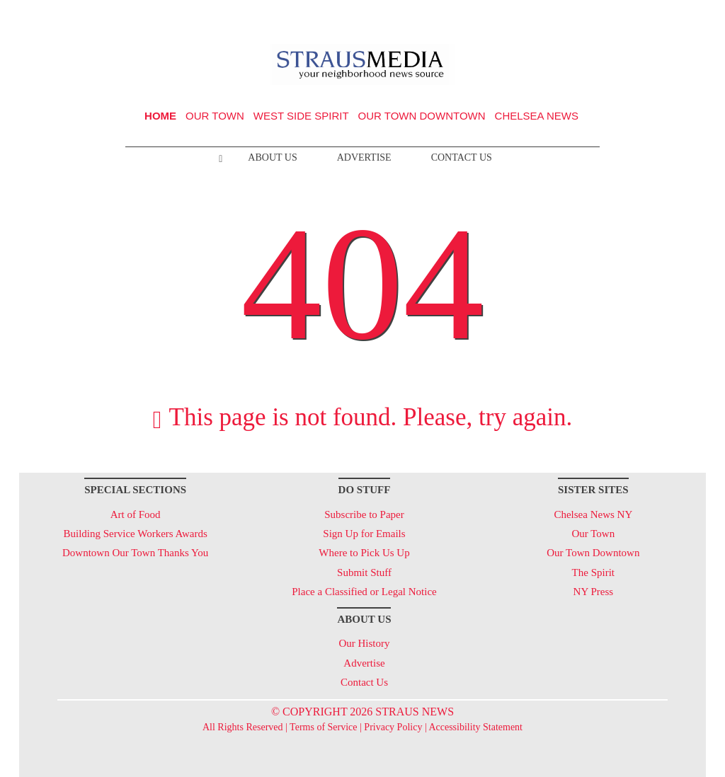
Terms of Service (323, 727)
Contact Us (461, 157)
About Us (272, 157)
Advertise (364, 157)
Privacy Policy (393, 727)
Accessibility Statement (475, 727)
